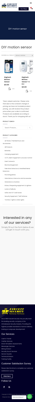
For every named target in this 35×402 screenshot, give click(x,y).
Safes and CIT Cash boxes (13, 193)
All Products (8, 147)
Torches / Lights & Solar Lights (14, 200)
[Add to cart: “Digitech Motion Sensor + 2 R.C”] (27, 91)
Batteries (7, 151)
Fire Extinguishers (10, 175)
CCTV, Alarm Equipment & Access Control (18, 158)
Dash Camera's (10, 161)
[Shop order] (24, 55)
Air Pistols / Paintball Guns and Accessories (13, 142)
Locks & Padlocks (10, 189)
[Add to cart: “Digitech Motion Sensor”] (9, 89)
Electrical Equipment (11, 165)
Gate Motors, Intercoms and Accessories (18, 178)
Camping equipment (11, 154)
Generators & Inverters (12, 182)
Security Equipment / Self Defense (16, 196)
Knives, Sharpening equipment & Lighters (18, 185)
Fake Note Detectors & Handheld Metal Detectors (16, 170)
